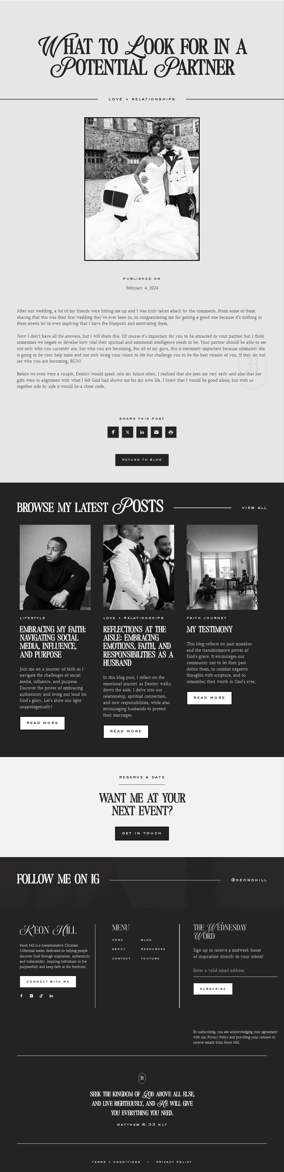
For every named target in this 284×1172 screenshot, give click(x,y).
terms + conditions (116, 1162)
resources (190, 11)
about (109, 11)
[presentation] (235, 1012)
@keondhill (249, 880)
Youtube (150, 958)
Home (86, 11)
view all (254, 508)
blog (161, 11)
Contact (121, 958)
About (119, 949)
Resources (153, 949)
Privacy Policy (217, 1037)
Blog (146, 940)
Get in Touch (142, 833)
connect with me (48, 982)
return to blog (142, 460)
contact (136, 11)
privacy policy (174, 1162)
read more (42, 723)
